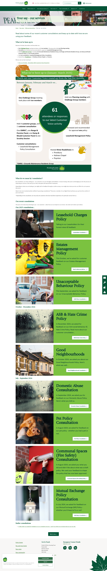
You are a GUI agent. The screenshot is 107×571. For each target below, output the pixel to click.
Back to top (53, 534)
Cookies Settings (45, 565)
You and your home (21, 545)
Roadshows (28, 57)
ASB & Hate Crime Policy (80, 338)
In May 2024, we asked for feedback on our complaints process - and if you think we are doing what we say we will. (47, 526)
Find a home (19, 542)
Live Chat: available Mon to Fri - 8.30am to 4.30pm (46, 3)
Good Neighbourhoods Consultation (77, 370)
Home (23, 8)
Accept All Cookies (45, 558)
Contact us (82, 8)
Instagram (70, 548)
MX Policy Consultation (80, 515)
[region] (28, 561)
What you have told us (30, 28)
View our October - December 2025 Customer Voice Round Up (33, 62)
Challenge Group (25, 48)
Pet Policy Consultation (80, 439)
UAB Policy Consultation (80, 299)
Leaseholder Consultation (80, 233)
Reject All (45, 561)
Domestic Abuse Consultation (79, 406)
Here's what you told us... (80, 269)
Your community (20, 552)
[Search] (70, 3)
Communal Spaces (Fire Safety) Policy (77, 479)
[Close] (52, 555)
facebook (65, 548)
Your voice (22, 28)
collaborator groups (27, 51)
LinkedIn (75, 548)
